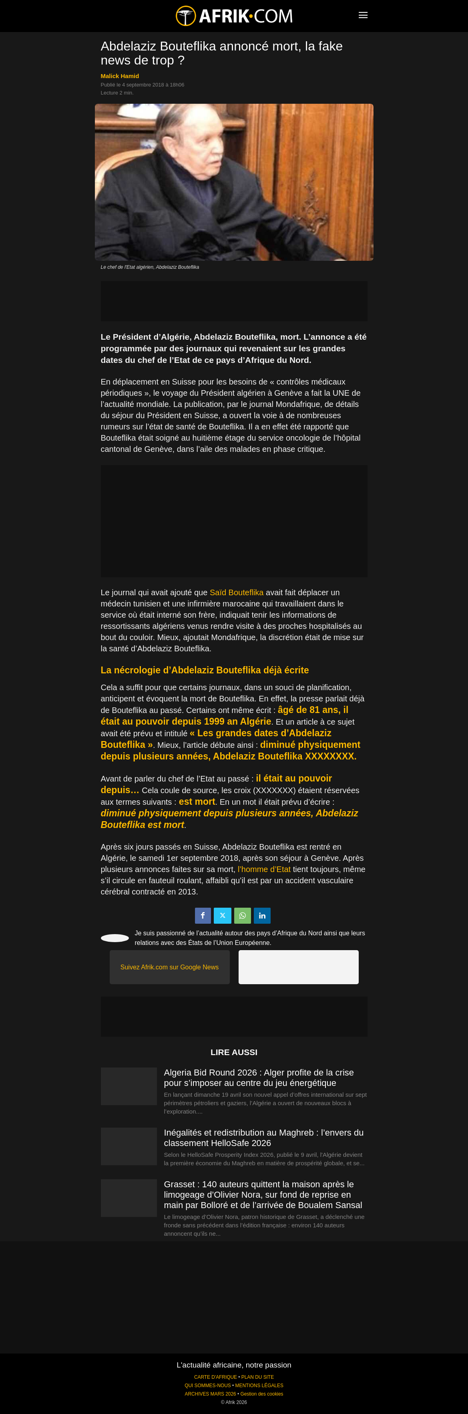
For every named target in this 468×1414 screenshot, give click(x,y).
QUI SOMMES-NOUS (208, 1385)
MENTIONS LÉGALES (259, 1385)
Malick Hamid (120, 76)
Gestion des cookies (261, 1394)
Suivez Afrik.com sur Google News (170, 967)
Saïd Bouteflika (237, 592)
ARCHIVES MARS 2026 (210, 1394)
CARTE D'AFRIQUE (215, 1377)
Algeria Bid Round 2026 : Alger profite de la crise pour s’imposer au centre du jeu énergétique (259, 1078)
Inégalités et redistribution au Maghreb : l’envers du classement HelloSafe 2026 (264, 1138)
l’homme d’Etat (264, 869)
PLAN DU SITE (257, 1377)
